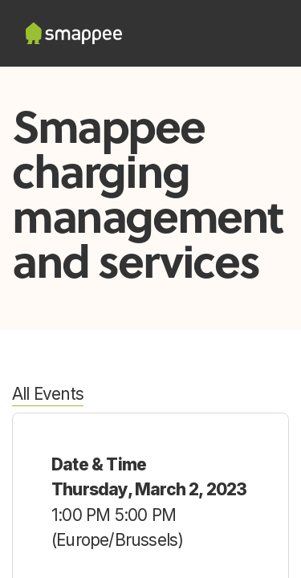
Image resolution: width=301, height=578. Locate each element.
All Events (47, 394)
